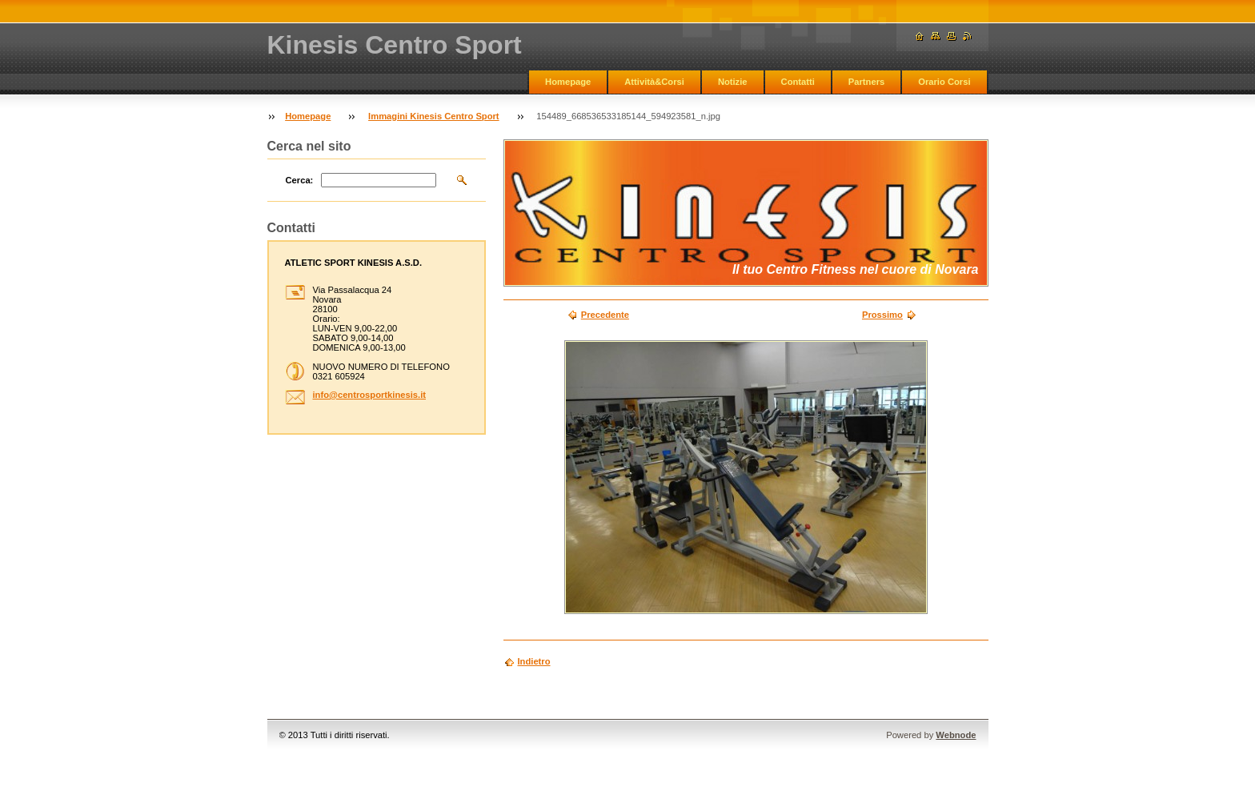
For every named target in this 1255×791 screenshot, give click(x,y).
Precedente (605, 314)
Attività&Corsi (654, 81)
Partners (866, 81)
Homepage (568, 81)
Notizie (733, 81)
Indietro (534, 661)
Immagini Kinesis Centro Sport (433, 116)
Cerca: (300, 180)
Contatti (798, 81)
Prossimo (882, 314)
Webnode (956, 735)
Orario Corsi (944, 81)
